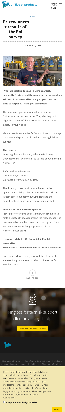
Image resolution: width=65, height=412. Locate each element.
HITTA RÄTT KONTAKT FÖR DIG (32, 328)
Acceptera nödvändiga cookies (21, 402)
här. (5, 378)
